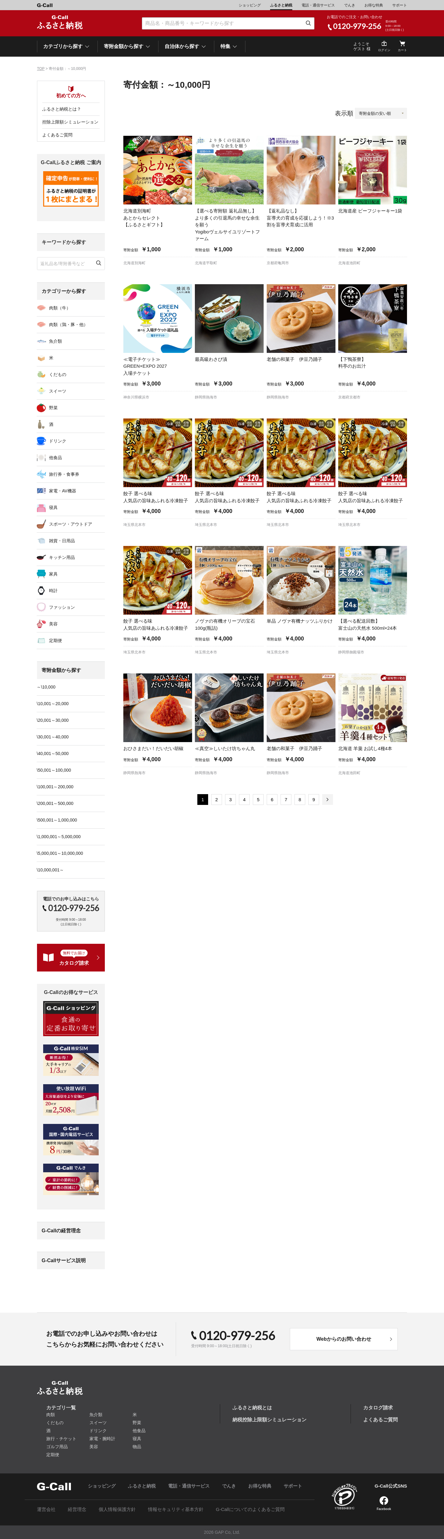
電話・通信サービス (318, 5)
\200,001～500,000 (55, 803)
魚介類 (55, 341)
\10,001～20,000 (53, 703)
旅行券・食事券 (64, 474)
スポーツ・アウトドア (70, 524)
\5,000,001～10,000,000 (60, 853)
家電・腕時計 (102, 1438)
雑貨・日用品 (62, 540)
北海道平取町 (206, 263)
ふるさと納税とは (252, 1407)
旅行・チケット (61, 1438)
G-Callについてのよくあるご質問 (250, 1509)
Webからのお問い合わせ (343, 1339)
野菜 (53, 407)
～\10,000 (46, 687)
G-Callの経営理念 (61, 1230)
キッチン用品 (62, 557)
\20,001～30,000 (53, 720)
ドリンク (57, 440)
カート (402, 50)
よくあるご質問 (57, 134)
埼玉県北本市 (134, 525)
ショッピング (250, 5)
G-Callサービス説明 (64, 1260)
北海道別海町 (134, 263)
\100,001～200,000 (55, 786)
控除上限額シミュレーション (70, 121)
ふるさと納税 (281, 5)
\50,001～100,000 (54, 770)
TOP (40, 69)
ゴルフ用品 (57, 1446)
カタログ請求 (378, 1407)
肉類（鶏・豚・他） (68, 324)
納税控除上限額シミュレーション (269, 1419)
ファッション (62, 607)
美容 (53, 623)
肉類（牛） (60, 307)
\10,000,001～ (50, 869)
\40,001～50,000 (53, 753)
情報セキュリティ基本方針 (176, 1509)
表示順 (344, 113)
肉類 (50, 1414)
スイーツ (57, 391)
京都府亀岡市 (278, 263)
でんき (349, 5)
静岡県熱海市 (206, 397)
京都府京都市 (349, 397)
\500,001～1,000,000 (57, 820)
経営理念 (77, 1509)
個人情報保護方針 (117, 1509)
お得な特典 (373, 5)
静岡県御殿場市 (351, 652)
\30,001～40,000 (53, 736)
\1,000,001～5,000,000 (58, 836)
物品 (137, 1446)
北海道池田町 (349, 263)
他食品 (55, 457)
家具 (53, 574)
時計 (53, 590)
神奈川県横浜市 (136, 397)
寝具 (53, 507)
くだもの (57, 374)
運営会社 (46, 1509)
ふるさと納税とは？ (61, 109)
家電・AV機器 (62, 490)
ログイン (384, 50)
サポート (399, 5)
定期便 (55, 640)
